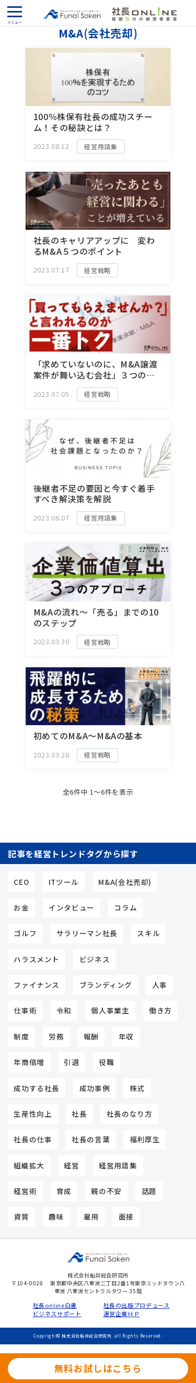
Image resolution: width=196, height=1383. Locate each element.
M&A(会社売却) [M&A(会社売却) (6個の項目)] (125, 882)
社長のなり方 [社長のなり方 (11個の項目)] (130, 1113)
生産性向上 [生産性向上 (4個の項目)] (33, 1113)
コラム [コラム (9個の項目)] (125, 907)
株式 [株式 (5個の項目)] (137, 1088)
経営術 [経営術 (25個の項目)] (25, 1191)
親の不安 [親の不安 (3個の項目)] (106, 1191)
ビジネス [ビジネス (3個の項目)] (94, 959)
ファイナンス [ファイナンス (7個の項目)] (37, 984)
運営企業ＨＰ (121, 1314)
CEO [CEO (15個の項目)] (21, 882)
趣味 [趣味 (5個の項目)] (56, 1216)
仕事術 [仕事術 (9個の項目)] (25, 1010)
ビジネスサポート (57, 1314)
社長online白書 (55, 1305)
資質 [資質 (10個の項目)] (21, 1216)
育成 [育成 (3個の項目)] (64, 1191)
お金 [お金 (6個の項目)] (21, 907)
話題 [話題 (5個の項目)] (149, 1191)
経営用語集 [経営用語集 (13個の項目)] (118, 1165)
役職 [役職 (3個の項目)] (106, 1062)
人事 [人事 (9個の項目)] (159, 984)
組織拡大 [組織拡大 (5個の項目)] (29, 1165)
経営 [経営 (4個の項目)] (71, 1165)
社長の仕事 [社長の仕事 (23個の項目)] (33, 1139)
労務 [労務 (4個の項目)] (56, 1036)
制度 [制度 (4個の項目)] (21, 1036)
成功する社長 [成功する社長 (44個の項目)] (37, 1088)
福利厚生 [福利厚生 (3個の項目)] (145, 1139)
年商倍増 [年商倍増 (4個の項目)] (29, 1062)
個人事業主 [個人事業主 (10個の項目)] (110, 1010)
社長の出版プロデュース (133, 1305)
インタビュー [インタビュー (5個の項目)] (72, 907)
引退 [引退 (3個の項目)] (71, 1062)
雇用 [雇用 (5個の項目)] (91, 1216)
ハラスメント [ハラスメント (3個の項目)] (37, 959)
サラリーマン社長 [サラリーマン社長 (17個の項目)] (87, 933)
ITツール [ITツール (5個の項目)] (64, 882)
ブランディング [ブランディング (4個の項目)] (105, 984)
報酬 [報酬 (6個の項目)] (91, 1036)
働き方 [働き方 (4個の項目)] (160, 1010)
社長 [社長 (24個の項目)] (79, 1113)
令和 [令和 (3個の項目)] (64, 1010)
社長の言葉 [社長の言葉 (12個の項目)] (91, 1139)
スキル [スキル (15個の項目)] (148, 933)
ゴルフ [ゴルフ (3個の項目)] (25, 933)
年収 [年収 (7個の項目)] (126, 1036)
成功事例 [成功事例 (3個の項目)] (94, 1088)
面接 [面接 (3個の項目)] (126, 1216)
